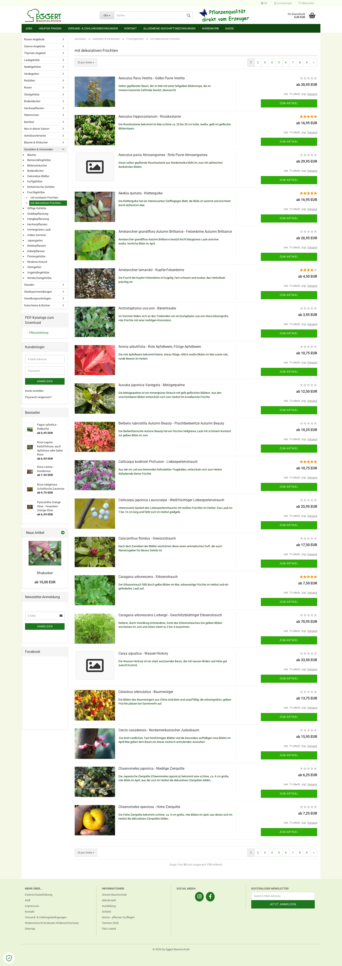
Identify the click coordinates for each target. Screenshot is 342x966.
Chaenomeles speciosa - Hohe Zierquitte (149, 807)
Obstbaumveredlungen (38, 291)
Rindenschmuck (37, 261)
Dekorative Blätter (38, 176)
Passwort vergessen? (38, 397)
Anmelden (45, 381)
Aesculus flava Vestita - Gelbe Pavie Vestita (151, 78)
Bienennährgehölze (39, 160)
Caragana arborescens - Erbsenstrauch (148, 577)
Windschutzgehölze (39, 278)
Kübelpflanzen (36, 251)
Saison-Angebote (34, 46)
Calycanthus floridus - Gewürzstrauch (147, 538)
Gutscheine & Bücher (37, 305)
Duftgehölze (34, 181)
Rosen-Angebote (34, 39)
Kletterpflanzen (36, 245)
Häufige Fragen (50, 28)
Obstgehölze (31, 94)
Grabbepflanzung (37, 213)
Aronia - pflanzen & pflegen (118, 917)
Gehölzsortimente (35, 135)
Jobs (28, 28)
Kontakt (130, 28)
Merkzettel (306, 3)
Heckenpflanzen (34, 108)
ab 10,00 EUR (44, 582)
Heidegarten (31, 73)
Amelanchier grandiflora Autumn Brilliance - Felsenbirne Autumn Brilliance (175, 231)
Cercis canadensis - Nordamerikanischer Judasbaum (158, 730)
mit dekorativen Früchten (45, 203)
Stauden (29, 284)
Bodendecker (32, 101)
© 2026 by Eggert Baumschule (171, 949)
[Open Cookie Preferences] (9, 958)
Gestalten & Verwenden (38, 149)
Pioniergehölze (36, 256)
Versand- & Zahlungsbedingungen (93, 28)
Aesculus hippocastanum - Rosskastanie (149, 116)
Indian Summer (36, 235)
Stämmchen (31, 115)
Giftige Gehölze (36, 208)
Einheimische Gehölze (41, 186)
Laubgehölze (32, 60)
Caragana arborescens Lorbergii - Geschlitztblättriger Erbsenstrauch (170, 615)
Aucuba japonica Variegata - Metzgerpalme (151, 385)
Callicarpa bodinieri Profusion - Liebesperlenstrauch (158, 462)
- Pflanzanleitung (38, 332)
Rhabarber (45, 573)
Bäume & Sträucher (36, 142)
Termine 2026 (110, 923)
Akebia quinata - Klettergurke (140, 193)
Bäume (31, 154)
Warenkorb (210, 28)
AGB (27, 900)
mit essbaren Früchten (44, 197)
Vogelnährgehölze (38, 272)
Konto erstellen (34, 390)
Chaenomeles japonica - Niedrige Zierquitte (151, 768)
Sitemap (30, 928)
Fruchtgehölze (36, 192)
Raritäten (29, 80)
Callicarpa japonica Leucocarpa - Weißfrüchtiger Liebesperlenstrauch (171, 500)
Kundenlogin (283, 3)
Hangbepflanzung (38, 219)
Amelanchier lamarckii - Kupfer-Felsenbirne (151, 270)
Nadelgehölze (32, 66)
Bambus (29, 122)
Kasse (229, 28)
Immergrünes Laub (39, 229)
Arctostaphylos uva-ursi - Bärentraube (147, 308)
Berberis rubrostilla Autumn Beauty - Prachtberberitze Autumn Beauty (171, 423)
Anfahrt (106, 911)
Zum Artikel (289, 103)
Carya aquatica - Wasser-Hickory (143, 653)
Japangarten (35, 240)
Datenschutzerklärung (38, 894)
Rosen (28, 87)
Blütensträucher (37, 165)
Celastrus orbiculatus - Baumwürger (145, 692)
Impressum (32, 906)
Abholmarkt (109, 900)
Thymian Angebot (35, 53)
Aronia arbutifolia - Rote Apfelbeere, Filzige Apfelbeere (159, 347)
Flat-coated (109, 928)
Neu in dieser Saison (36, 128)
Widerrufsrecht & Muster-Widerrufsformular (52, 923)
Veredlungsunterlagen (37, 298)
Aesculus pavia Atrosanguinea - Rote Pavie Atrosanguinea (162, 155)
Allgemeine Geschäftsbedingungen (169, 28)
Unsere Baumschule (114, 894)
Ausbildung (109, 906)
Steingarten (34, 267)
